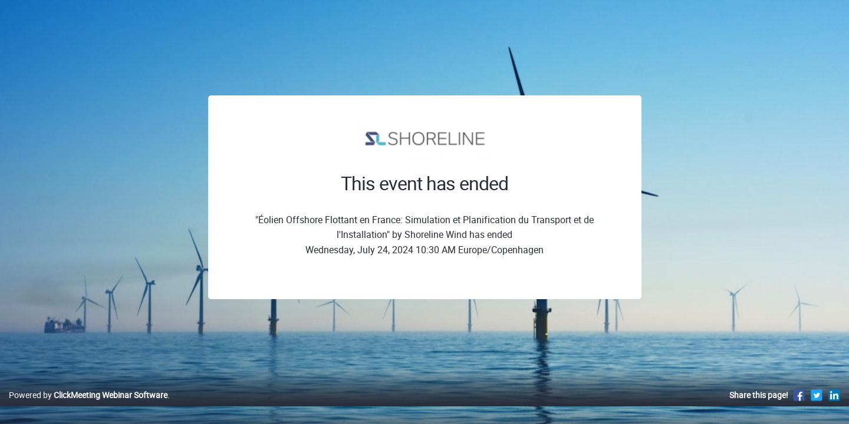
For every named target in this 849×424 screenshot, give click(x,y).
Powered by (88, 407)
